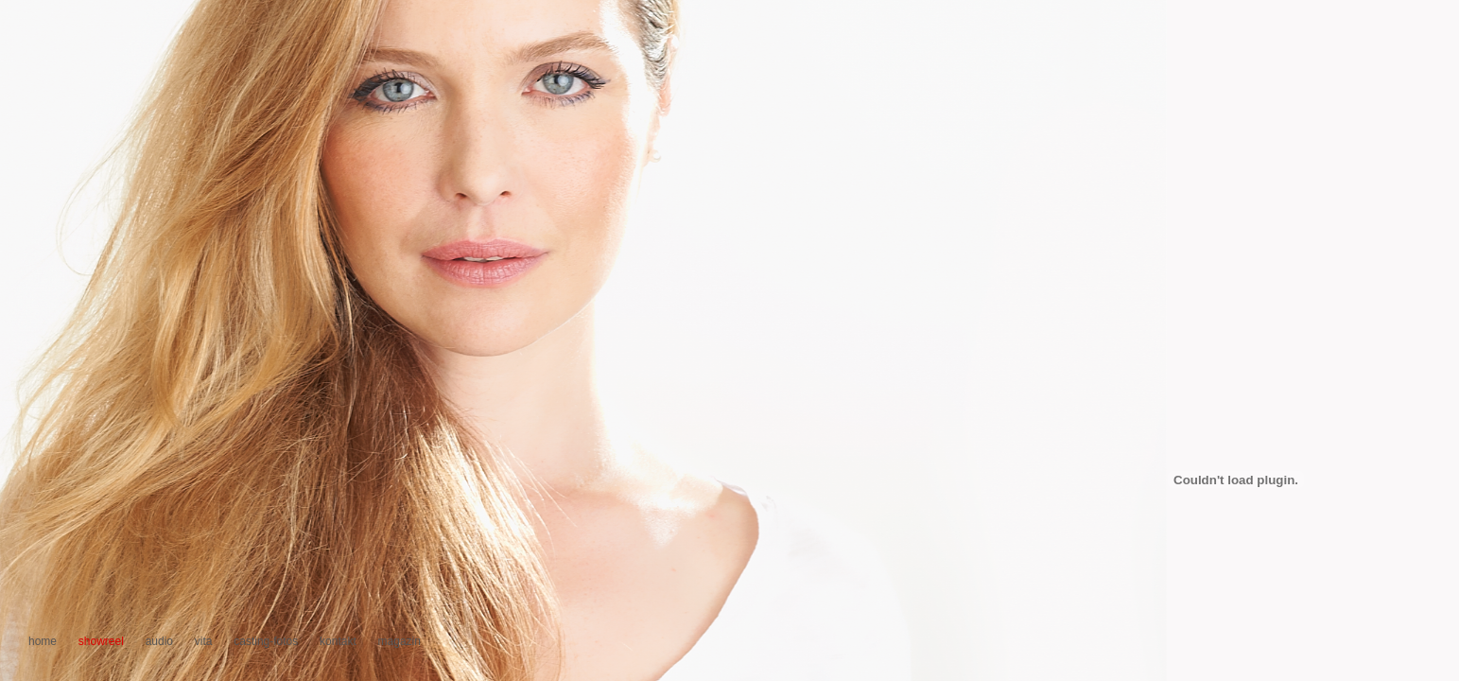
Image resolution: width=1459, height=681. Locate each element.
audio (159, 641)
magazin (399, 641)
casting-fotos (266, 641)
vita (204, 641)
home (42, 641)
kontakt (338, 641)
